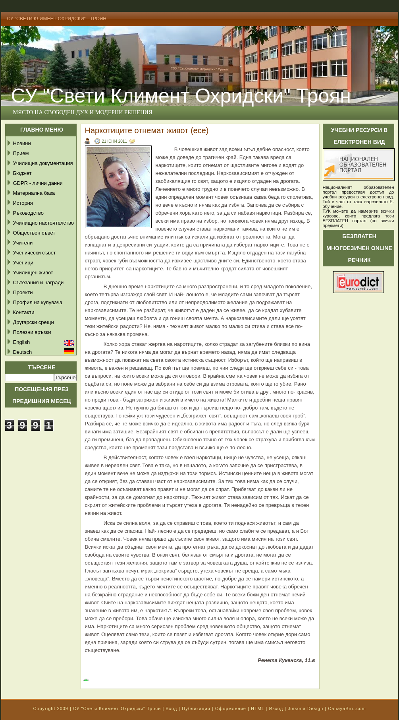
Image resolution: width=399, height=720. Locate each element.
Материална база (34, 193)
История (23, 203)
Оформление (230, 708)
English (21, 342)
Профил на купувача (38, 302)
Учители (23, 243)
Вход (171, 708)
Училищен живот (33, 273)
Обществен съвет (34, 233)
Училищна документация (43, 163)
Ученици (23, 263)
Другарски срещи (33, 322)
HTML (257, 708)
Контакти (24, 312)
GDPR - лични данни (38, 183)
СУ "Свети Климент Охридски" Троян (117, 708)
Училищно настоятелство (43, 223)
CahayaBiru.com (347, 708)
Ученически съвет (34, 253)
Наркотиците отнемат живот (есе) (147, 130)
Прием (21, 153)
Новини (22, 143)
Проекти (23, 292)
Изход (276, 708)
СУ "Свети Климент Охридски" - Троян (57, 18)
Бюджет (22, 173)
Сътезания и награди (38, 282)
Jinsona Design (305, 708)
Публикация (196, 708)
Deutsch (22, 352)
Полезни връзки (32, 332)
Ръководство (28, 213)
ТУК (327, 211)
